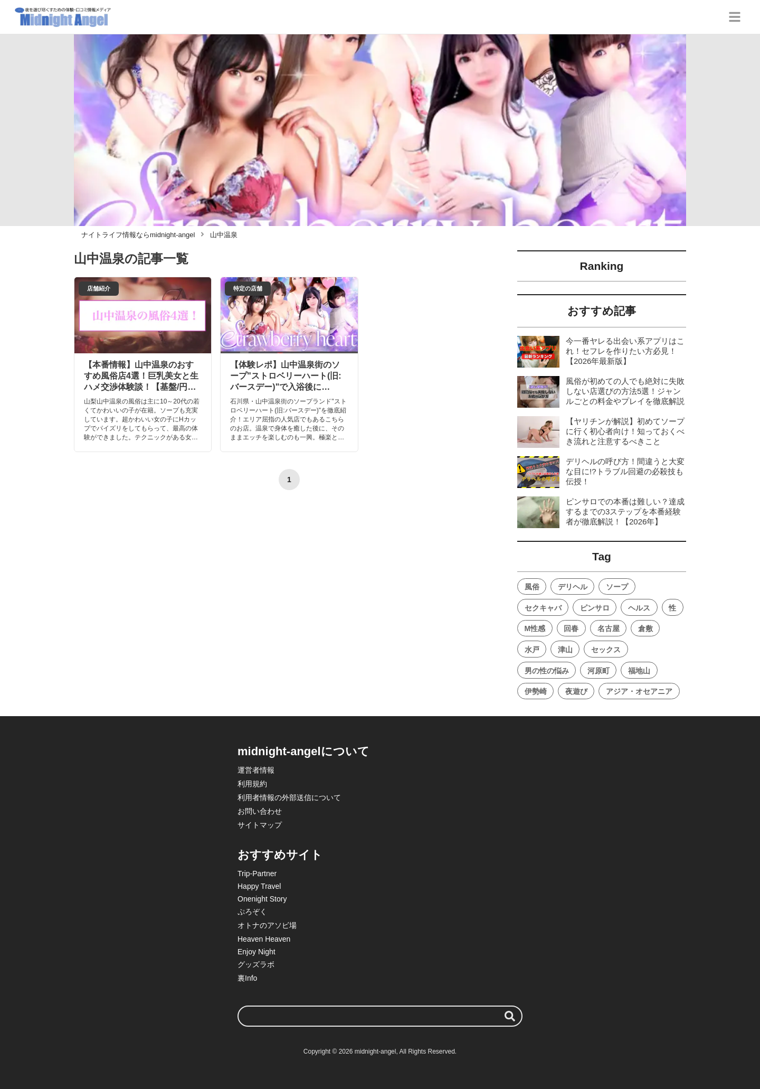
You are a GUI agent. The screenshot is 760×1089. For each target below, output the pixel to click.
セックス (606, 649)
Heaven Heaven (264, 939)
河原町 (598, 670)
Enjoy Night (257, 951)
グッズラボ (256, 964)
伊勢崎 (536, 691)
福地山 (639, 670)
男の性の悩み (547, 670)
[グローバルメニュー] (734, 17)
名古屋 (608, 628)
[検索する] (509, 1016)
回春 (571, 628)
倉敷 (645, 628)
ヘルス (639, 608)
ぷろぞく (252, 911)
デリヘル (572, 587)
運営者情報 (256, 770)
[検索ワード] (380, 1016)
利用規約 (252, 784)
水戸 (532, 649)
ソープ (617, 587)
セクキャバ (543, 608)
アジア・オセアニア (639, 691)
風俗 (532, 587)
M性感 (535, 628)
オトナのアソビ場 (267, 925)
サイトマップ (260, 825)
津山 (565, 649)
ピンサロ (595, 608)
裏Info (247, 978)
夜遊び (576, 691)
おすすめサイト (280, 854)
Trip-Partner (257, 873)
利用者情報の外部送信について (289, 797)
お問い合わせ (260, 811)
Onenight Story (262, 899)
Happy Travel (259, 886)
